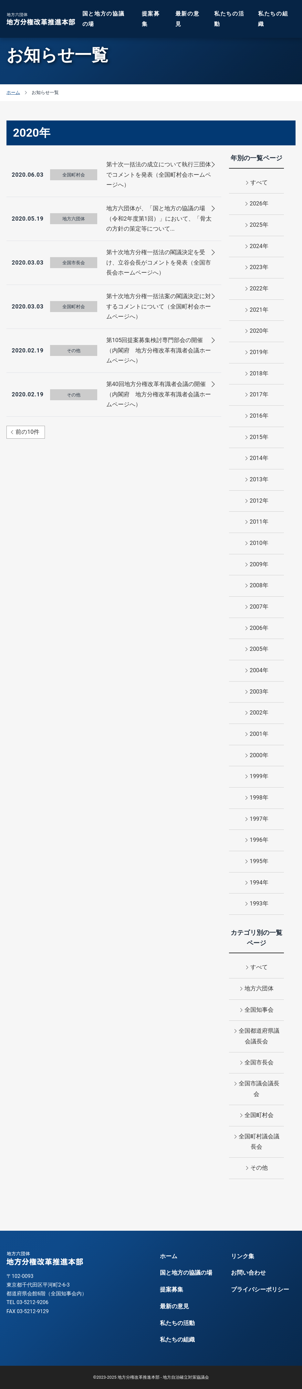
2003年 (256, 692)
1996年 (256, 840)
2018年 (256, 374)
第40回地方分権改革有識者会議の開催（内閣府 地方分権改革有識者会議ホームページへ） (158, 394)
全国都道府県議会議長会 (256, 1035)
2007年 (256, 607)
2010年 (256, 543)
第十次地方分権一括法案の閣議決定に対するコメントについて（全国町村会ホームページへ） (158, 306)
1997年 (256, 819)
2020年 (256, 331)
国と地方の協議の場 (103, 18)
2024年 (256, 247)
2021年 (256, 310)
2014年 (256, 459)
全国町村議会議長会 (256, 1141)
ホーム (168, 1256)
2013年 (256, 480)
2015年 (256, 438)
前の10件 (24, 432)
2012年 (256, 501)
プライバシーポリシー (260, 1289)
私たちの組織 (273, 18)
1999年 (256, 777)
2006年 (256, 628)
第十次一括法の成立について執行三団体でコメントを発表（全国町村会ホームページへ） (158, 174)
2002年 (256, 713)
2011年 (256, 522)
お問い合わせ (248, 1272)
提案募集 (151, 18)
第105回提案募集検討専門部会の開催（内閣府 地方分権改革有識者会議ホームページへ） (158, 350)
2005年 (256, 649)
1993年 (256, 904)
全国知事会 (256, 1010)
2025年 (256, 225)
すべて (256, 183)
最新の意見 (187, 18)
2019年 (256, 353)
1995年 (256, 862)
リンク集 (242, 1256)
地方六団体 (256, 989)
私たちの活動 (229, 18)
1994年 (256, 883)
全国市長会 (256, 1063)
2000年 (256, 756)
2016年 (256, 416)
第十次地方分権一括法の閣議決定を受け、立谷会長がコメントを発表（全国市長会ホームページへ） (158, 262)
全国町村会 (256, 1116)
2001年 (256, 734)
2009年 (256, 565)
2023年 (256, 268)
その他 (256, 1168)
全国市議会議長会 (256, 1088)
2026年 (256, 204)
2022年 (256, 289)
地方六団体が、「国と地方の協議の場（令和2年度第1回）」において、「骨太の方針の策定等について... (159, 218)
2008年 (256, 586)
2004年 (256, 671)
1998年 (256, 798)
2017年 (256, 395)
